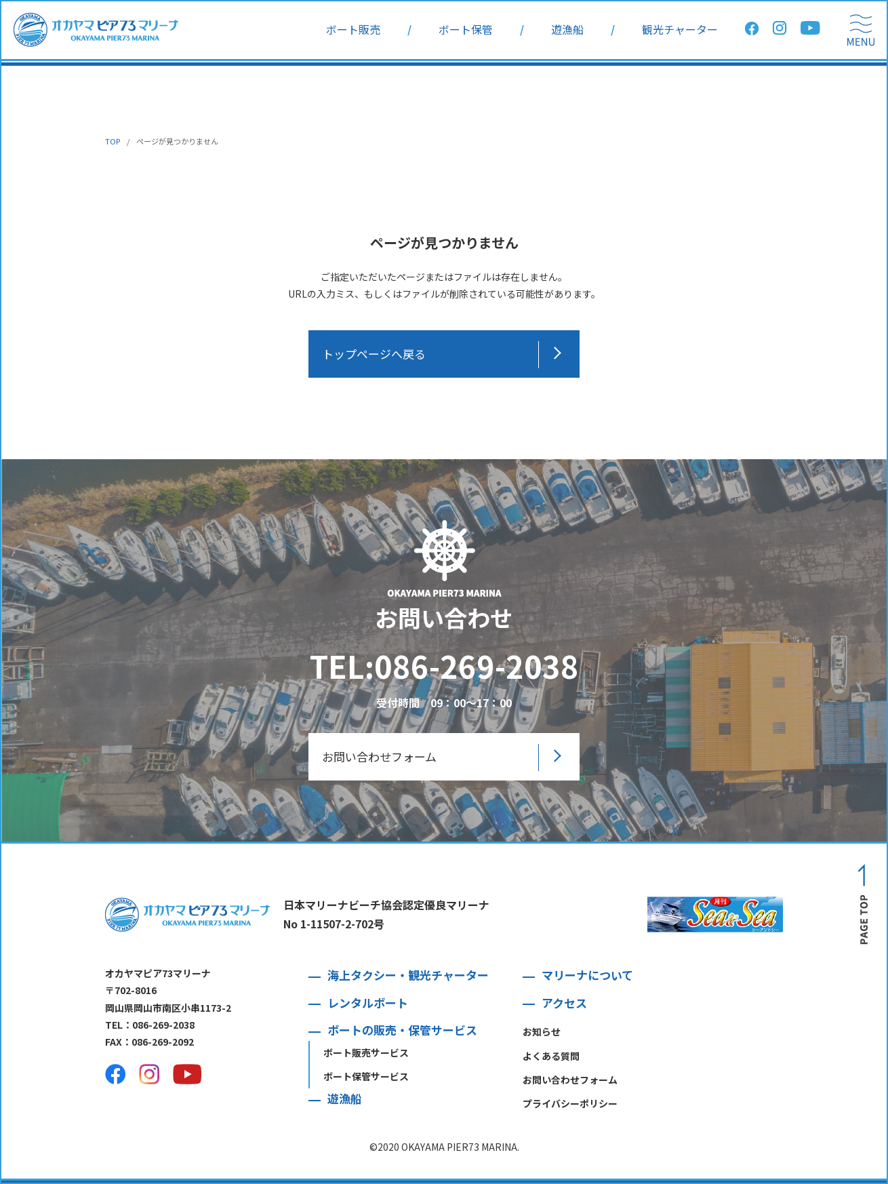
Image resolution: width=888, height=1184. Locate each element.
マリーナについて (587, 974)
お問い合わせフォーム (379, 756)
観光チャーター (680, 29)
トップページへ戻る (374, 353)
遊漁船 (567, 29)
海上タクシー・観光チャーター (408, 974)
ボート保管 (466, 29)
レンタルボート (367, 1002)
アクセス (564, 1002)
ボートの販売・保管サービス (402, 1029)
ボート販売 (353, 29)
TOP (112, 141)
